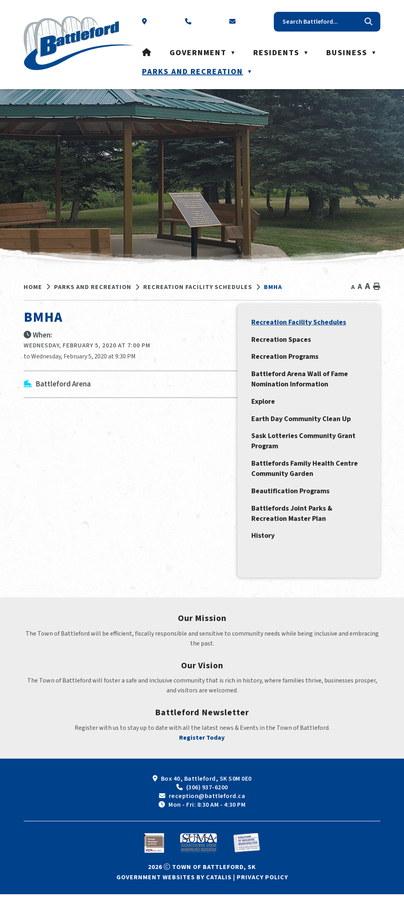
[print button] (376, 287)
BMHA (273, 287)
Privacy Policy (262, 893)
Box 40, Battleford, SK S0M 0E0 (206, 794)
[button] (368, 22)
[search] (321, 22)
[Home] (147, 52)
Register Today (202, 753)
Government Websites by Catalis (174, 893)
